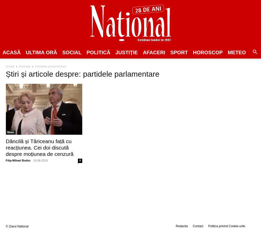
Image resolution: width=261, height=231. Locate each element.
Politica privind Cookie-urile (226, 226)
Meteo (237, 52)
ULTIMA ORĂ (41, 52)
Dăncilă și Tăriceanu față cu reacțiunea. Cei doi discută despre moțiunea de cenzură (40, 147)
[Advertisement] (217, 103)
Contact (198, 226)
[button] (255, 53)
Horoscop (208, 52)
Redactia (182, 226)
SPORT (179, 52)
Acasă (12, 52)
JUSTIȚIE (126, 52)
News (10, 132)
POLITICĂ (98, 52)
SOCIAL (71, 52)
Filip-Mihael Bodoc (18, 160)
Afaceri (154, 52)
